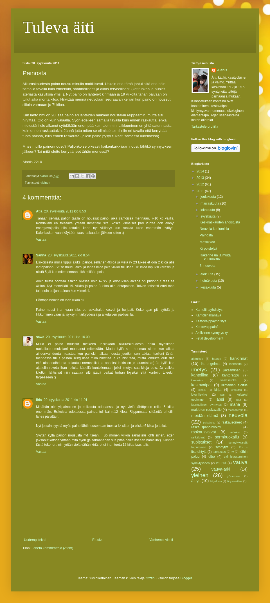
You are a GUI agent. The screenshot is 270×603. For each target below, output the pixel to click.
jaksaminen (231, 370)
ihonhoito (235, 363)
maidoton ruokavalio (206, 410)
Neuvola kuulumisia (214, 229)
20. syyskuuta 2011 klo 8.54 (69, 255)
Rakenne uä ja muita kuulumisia (215, 257)
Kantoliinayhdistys (208, 310)
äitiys (196, 480)
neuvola (238, 415)
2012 (201, 184)
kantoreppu (230, 375)
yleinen (45, 182)
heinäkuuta (209, 281)
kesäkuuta (209, 287)
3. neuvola (207, 266)
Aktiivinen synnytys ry (211, 333)
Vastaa (41, 239)
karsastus (197, 380)
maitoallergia (235, 409)
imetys (199, 370)
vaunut (221, 463)
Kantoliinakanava (208, 315)
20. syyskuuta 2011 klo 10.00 (67, 337)
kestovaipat (201, 385)
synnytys (222, 447)
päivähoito (209, 422)
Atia (39, 211)
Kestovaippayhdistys (210, 321)
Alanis (222, 70)
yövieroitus (233, 476)
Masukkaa (207, 242)
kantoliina (199, 375)
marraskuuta (210, 203)
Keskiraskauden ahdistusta (220, 222)
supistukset (201, 442)
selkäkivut (197, 437)
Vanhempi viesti (161, 540)
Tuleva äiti (58, 27)
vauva (240, 462)
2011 (201, 191)
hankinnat (239, 358)
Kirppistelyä (208, 248)
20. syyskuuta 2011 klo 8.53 (65, 211)
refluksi (235, 432)
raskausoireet (232, 422)
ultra (211, 456)
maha (235, 404)
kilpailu (202, 389)
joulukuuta (209, 197)
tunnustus (219, 451)
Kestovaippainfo (207, 327)
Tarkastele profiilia (204, 126)
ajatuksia (197, 358)
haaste (216, 358)
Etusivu (97, 540)
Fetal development (209, 338)
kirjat (217, 390)
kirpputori (236, 389)
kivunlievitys (199, 394)
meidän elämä (204, 415)
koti (222, 394)
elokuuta (207, 274)
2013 (201, 178)
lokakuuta (208, 210)
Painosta (206, 235)
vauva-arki (221, 469)
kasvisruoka (228, 380)
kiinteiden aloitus (234, 385)
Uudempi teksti (35, 540)
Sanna (41, 255)
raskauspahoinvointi (206, 427)
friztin (151, 578)
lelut (238, 399)
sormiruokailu (227, 437)
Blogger (186, 578)
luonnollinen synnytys (206, 404)
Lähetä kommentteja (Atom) (52, 548)
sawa (40, 337)
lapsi (220, 399)
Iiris (39, 400)
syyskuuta (209, 216)
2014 (201, 171)
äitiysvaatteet (234, 481)
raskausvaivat (203, 432)
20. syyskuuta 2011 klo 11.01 (65, 400)
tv (232, 451)
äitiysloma (216, 481)
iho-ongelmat (210, 364)
